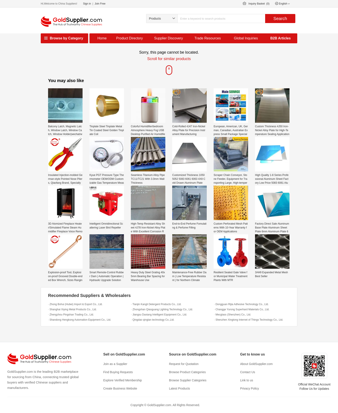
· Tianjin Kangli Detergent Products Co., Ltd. (156, 304)
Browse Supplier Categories (188, 380)
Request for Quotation (184, 364)
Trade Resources (207, 38)
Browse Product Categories (187, 372)
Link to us (246, 380)
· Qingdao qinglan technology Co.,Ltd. (152, 319)
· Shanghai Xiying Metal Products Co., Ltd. (72, 309)
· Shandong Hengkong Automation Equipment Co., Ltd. (79, 319)
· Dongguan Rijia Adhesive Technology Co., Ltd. (241, 304)
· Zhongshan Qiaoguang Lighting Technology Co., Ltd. (162, 309)
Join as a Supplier (115, 364)
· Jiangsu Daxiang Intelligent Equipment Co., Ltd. (159, 314)
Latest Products (179, 388)
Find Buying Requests (118, 372)
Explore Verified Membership (122, 380)
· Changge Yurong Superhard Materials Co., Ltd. (241, 309)
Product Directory (129, 38)
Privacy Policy (249, 388)
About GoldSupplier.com (256, 364)
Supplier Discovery (168, 38)
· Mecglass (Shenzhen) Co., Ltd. (232, 314)
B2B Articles (280, 38)
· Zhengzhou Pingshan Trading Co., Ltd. (71, 314)
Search (280, 18)
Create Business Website (120, 388)
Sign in (87, 3)
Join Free (100, 3)
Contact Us (247, 372)
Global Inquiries (246, 38)
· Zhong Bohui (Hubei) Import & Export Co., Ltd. (75, 304)
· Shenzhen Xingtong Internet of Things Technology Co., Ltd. (248, 319)
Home (102, 38)
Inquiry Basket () (259, 3)
